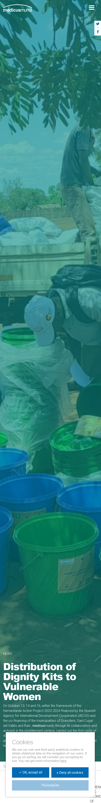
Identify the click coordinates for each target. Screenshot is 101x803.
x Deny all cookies (70, 773)
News (7, 654)
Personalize (50, 785)
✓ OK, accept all (30, 772)
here (63, 761)
